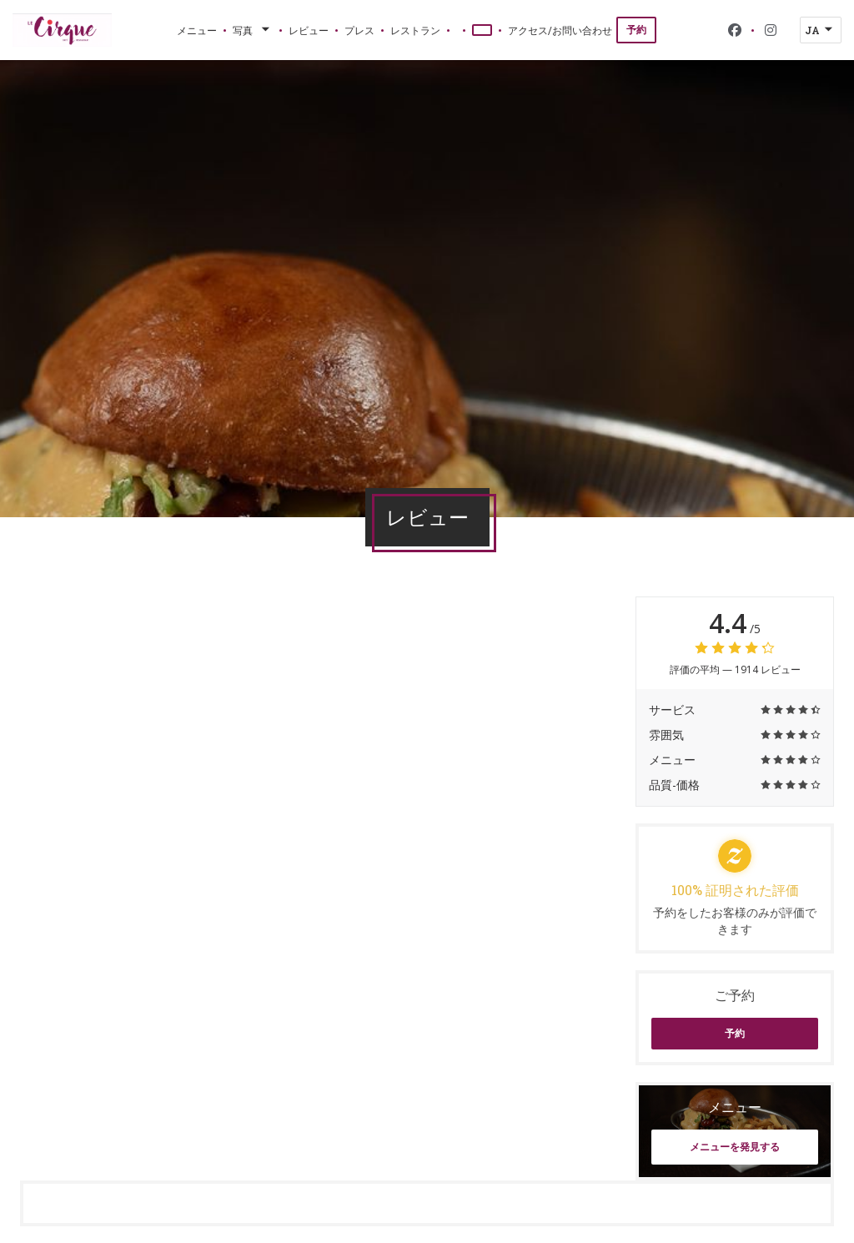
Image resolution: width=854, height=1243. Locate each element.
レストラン (415, 30)
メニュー (197, 30)
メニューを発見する (735, 1147)
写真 (253, 30)
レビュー (309, 30)
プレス (359, 30)
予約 (636, 30)
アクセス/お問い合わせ (560, 30)
